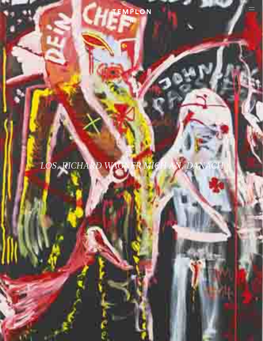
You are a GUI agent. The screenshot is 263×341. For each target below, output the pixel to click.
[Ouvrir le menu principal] (251, 8)
